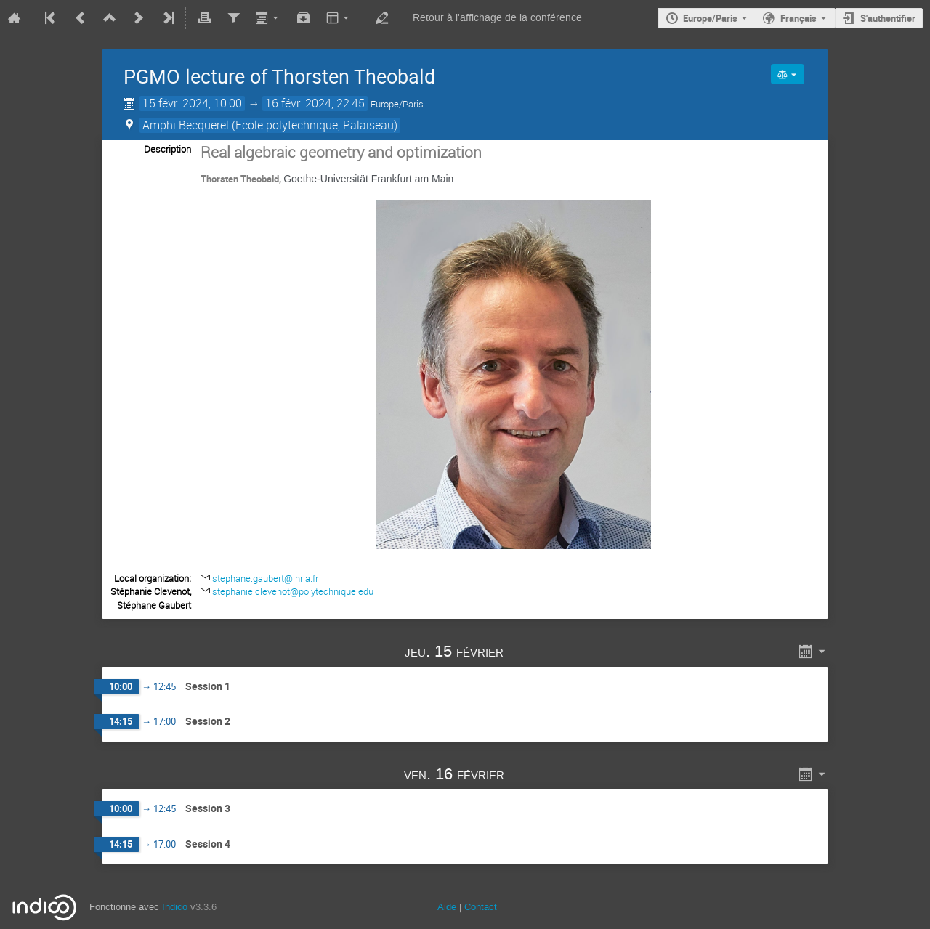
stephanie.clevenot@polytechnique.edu (292, 591)
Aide (446, 907)
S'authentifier (887, 18)
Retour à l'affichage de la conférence (497, 18)
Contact (480, 907)
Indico (174, 907)
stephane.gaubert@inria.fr (265, 578)
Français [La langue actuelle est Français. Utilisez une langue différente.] (798, 18)
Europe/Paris (710, 18)
